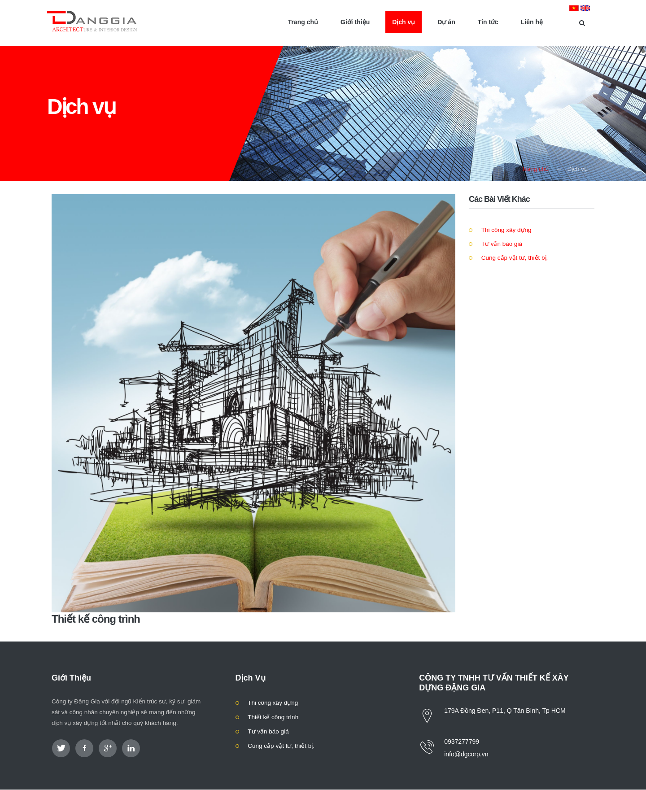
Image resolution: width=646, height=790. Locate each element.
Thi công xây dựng (506, 230)
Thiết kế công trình (273, 717)
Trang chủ (535, 169)
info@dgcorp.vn (466, 754)
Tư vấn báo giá (501, 243)
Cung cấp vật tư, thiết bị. (514, 257)
